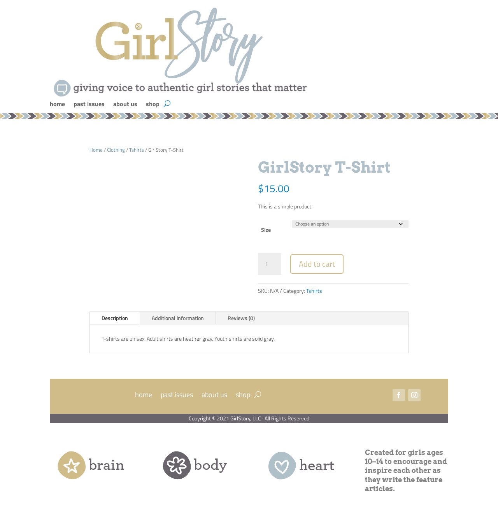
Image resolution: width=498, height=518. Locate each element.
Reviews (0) (241, 318)
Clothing (116, 150)
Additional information (178, 318)
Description (115, 318)
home (57, 104)
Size (266, 230)
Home (96, 150)
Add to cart (317, 264)
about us (125, 104)
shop (153, 104)
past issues (89, 104)
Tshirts (136, 150)
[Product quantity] (269, 264)
